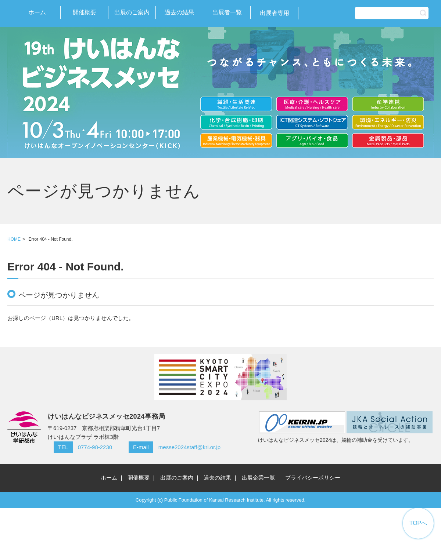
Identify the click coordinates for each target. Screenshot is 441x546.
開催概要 (84, 12)
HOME (14, 239)
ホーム (37, 12)
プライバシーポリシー (312, 477)
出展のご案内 (132, 12)
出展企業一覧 (258, 477)
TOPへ (418, 523)
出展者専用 (274, 13)
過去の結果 (179, 12)
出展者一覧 (227, 12)
